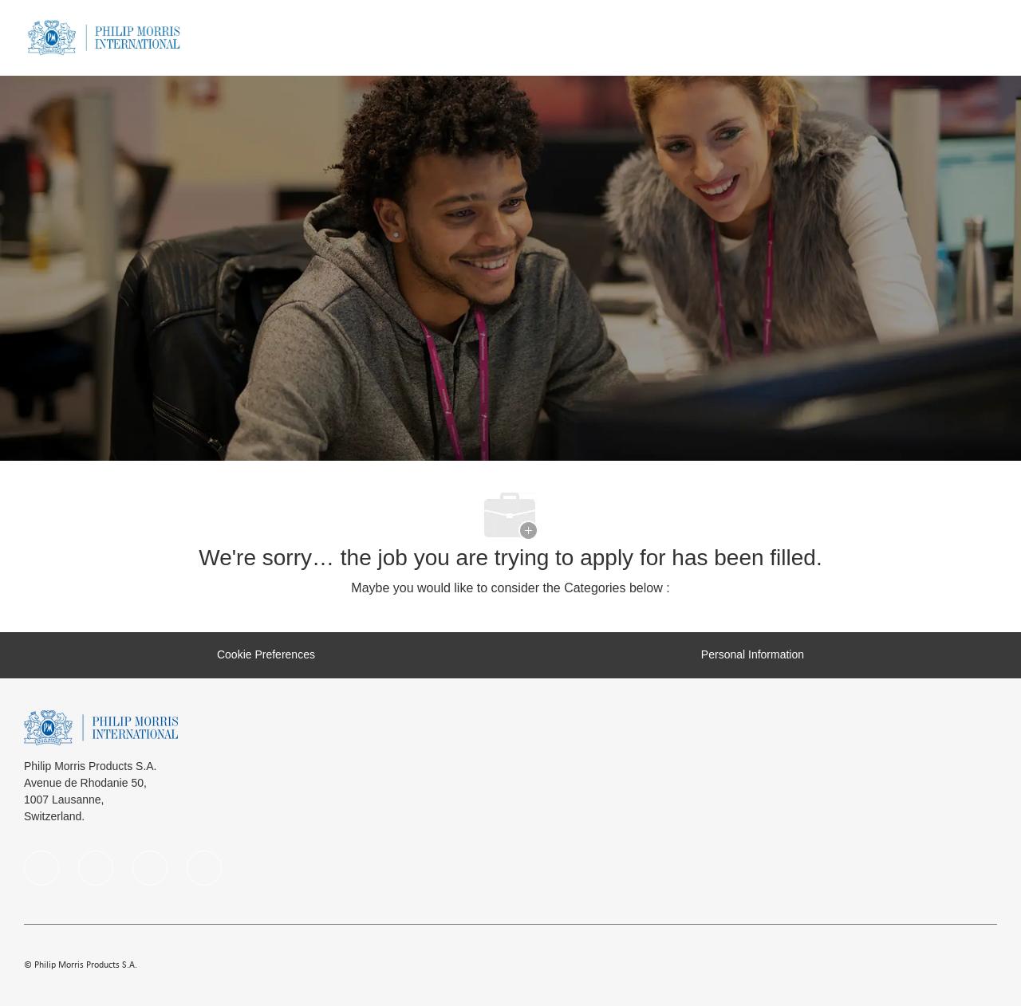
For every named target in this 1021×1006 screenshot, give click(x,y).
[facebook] (41, 868)
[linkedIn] (95, 868)
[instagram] (150, 868)
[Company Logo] (103, 36)
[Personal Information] (752, 655)
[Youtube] (204, 868)
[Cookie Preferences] (266, 655)
